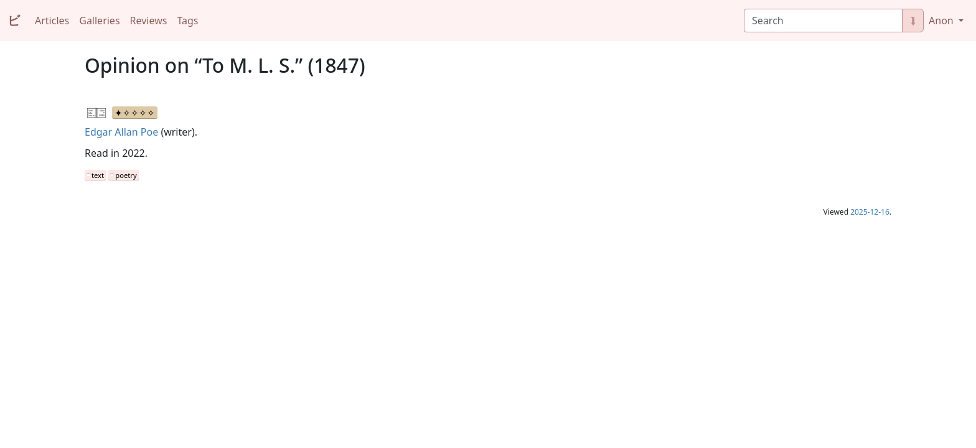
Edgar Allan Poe (121, 132)
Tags (187, 20)
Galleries (99, 20)
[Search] (823, 20)
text (98, 175)
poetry (125, 175)
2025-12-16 (869, 212)
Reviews (148, 20)
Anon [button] (942, 20)
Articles (52, 20)
